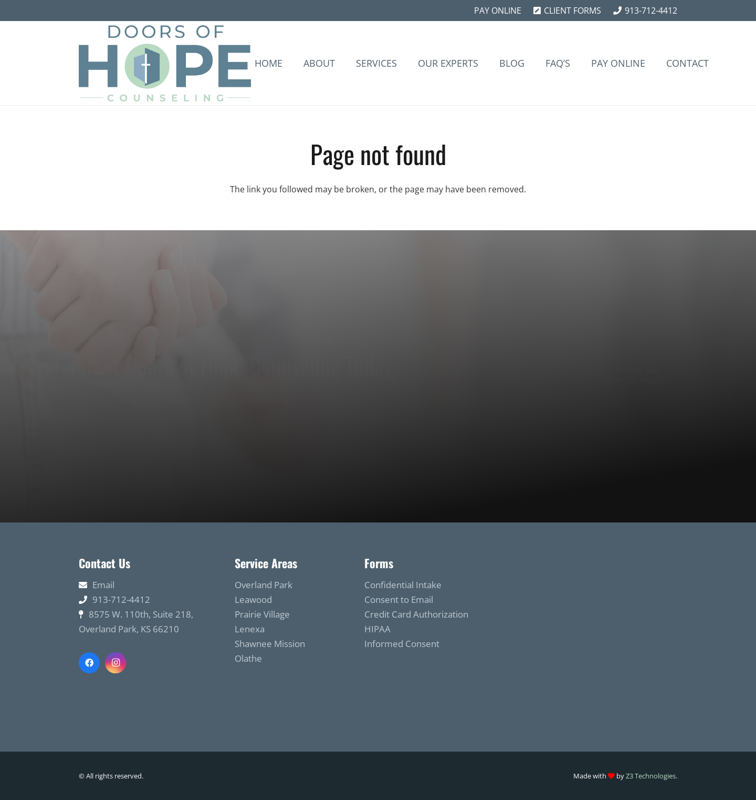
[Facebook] (89, 662)
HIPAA (377, 629)
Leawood (253, 599)
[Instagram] (115, 662)
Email (103, 585)
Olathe (248, 658)
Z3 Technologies (651, 776)
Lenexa (250, 629)
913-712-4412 (121, 599)
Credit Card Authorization (416, 614)
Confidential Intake (403, 585)
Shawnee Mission (270, 644)
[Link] (165, 63)
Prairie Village (262, 614)
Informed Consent (401, 644)
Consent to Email (398, 599)
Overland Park (263, 585)
